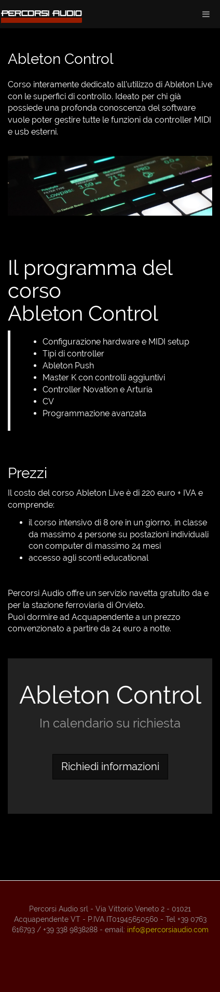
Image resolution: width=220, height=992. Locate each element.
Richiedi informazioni (110, 766)
